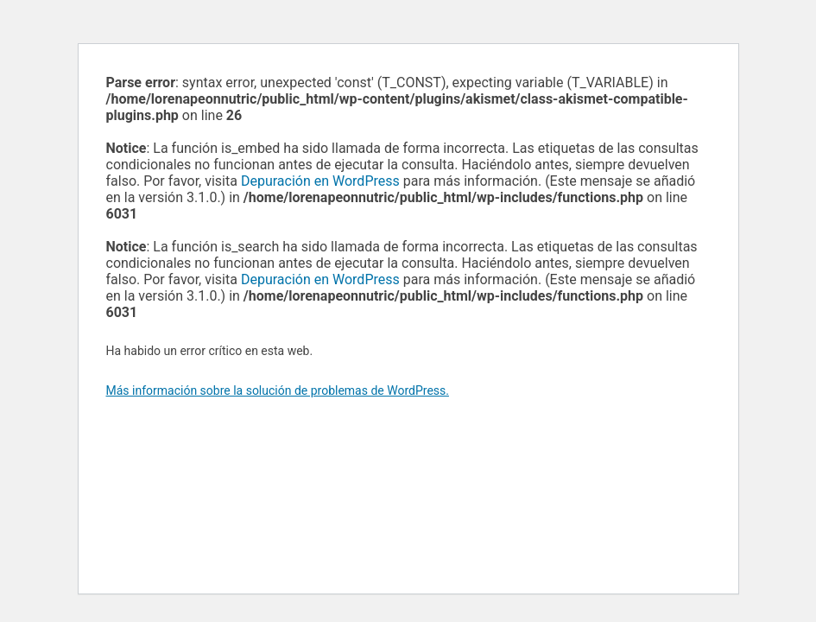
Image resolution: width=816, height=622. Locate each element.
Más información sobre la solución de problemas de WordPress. (277, 390)
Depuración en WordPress (320, 181)
